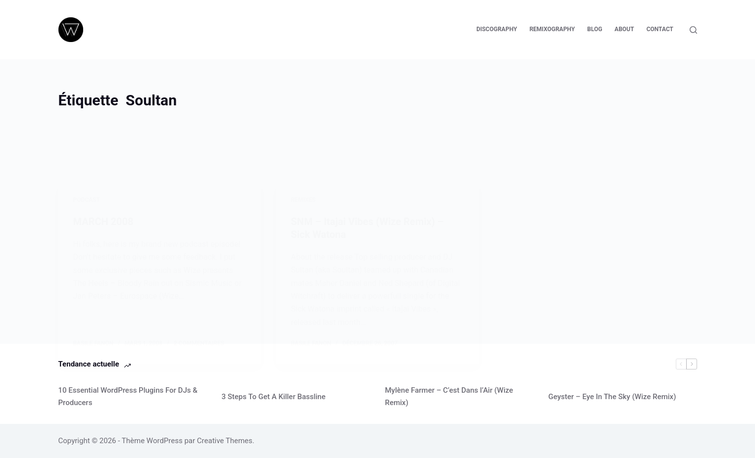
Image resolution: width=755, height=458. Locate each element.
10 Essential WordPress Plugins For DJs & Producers (128, 396)
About (624, 29)
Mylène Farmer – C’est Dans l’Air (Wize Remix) (449, 396)
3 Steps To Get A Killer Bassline (274, 396)
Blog (594, 29)
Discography (496, 29)
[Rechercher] (693, 30)
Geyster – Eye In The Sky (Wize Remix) (612, 396)
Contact (660, 29)
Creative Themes (224, 440)
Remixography (552, 29)
